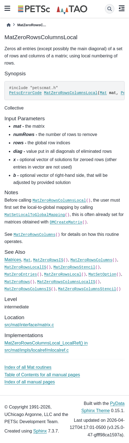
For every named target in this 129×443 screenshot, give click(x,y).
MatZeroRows (17, 282)
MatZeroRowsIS (48, 260)
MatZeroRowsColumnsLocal (70, 93)
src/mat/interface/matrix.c (29, 324)
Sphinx (40, 431)
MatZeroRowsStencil (74, 267)
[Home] (9, 25)
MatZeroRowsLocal (62, 274)
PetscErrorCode (25, 93)
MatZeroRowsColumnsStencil (87, 289)
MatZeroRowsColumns (34, 235)
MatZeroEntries (20, 274)
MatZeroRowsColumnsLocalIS (66, 282)
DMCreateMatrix (66, 222)
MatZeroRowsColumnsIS (27, 289)
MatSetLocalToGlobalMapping (34, 215)
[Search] (109, 9)
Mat (103, 93)
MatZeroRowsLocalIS (25, 267)
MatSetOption (102, 274)
